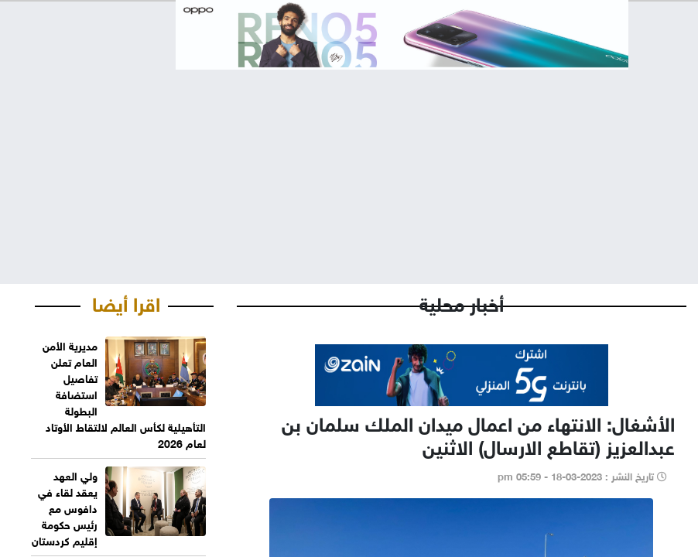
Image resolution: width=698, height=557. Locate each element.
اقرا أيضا (126, 302)
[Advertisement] (349, 164)
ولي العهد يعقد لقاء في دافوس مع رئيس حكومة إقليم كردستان (65, 507)
